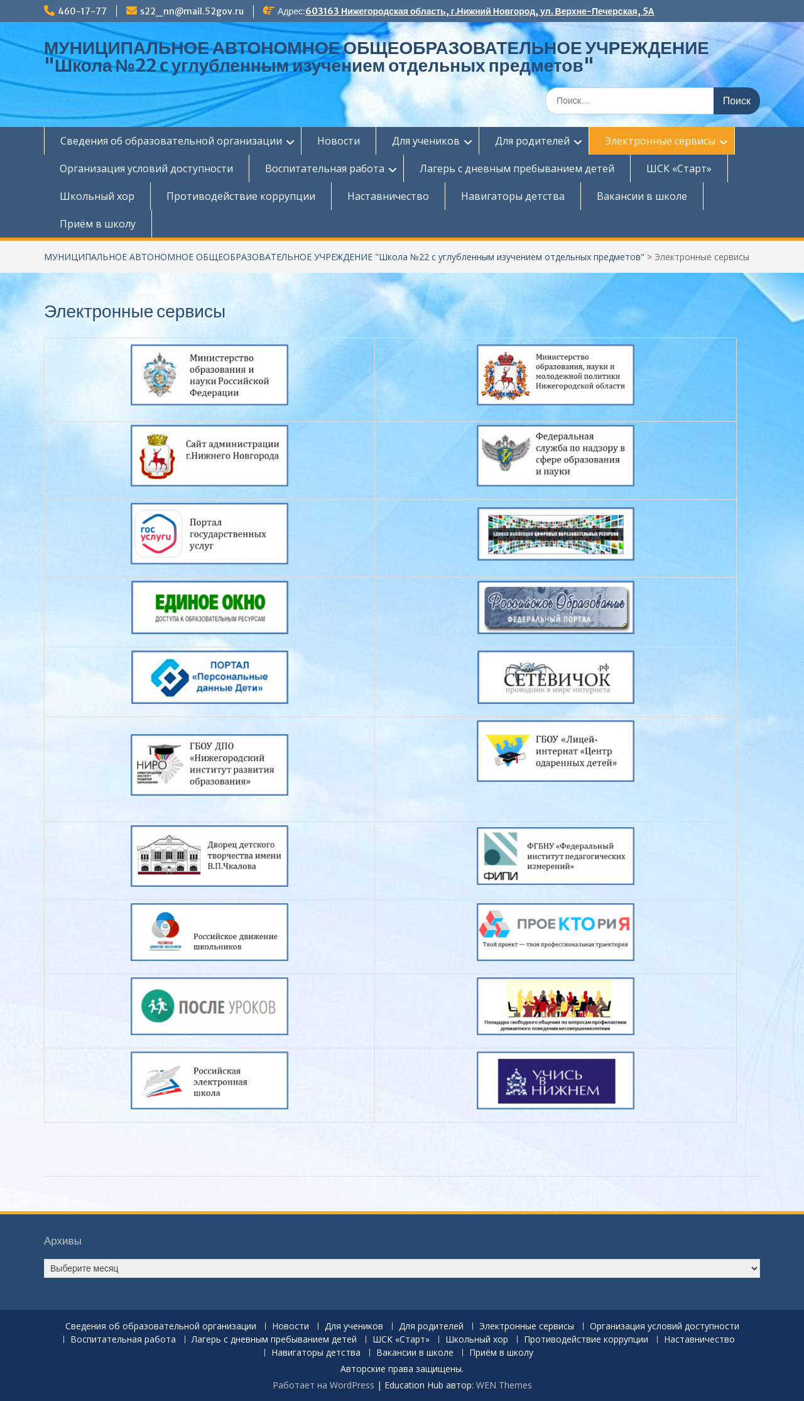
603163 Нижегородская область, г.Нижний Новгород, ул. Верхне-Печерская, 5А (480, 11)
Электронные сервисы (660, 141)
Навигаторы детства (513, 196)
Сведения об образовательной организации (171, 141)
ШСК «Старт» (679, 168)
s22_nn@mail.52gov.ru (192, 11)
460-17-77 (82, 11)
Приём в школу (98, 224)
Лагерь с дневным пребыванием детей (517, 168)
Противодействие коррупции (240, 196)
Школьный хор (97, 196)
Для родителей (532, 141)
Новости (338, 141)
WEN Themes (504, 1385)
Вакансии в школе (642, 196)
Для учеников (426, 141)
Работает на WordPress (323, 1385)
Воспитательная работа (324, 168)
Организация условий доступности (146, 168)
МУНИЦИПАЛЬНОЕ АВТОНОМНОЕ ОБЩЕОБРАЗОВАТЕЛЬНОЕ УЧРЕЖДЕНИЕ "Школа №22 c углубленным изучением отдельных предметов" (376, 56)
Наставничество (388, 196)
